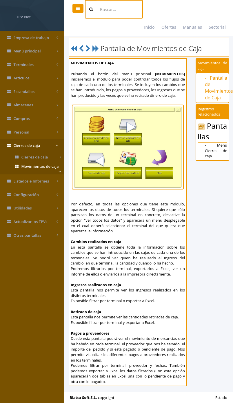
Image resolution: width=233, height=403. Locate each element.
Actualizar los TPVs (32, 222)
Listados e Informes (32, 181)
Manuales (192, 27)
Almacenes (32, 105)
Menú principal (32, 51)
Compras (32, 118)
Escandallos (32, 91)
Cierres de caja (32, 145)
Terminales (32, 65)
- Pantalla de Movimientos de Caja (219, 88)
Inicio (149, 27)
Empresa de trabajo (32, 38)
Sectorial (217, 27)
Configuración (32, 195)
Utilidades (32, 208)
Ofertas (168, 27)
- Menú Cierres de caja (216, 150)
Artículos (32, 78)
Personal (32, 132)
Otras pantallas (32, 235)
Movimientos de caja (38, 167)
